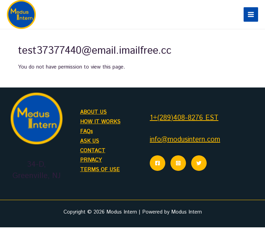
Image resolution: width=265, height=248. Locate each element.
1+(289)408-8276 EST (184, 118)
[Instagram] (178, 163)
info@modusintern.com (185, 140)
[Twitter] (199, 163)
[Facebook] (157, 163)
